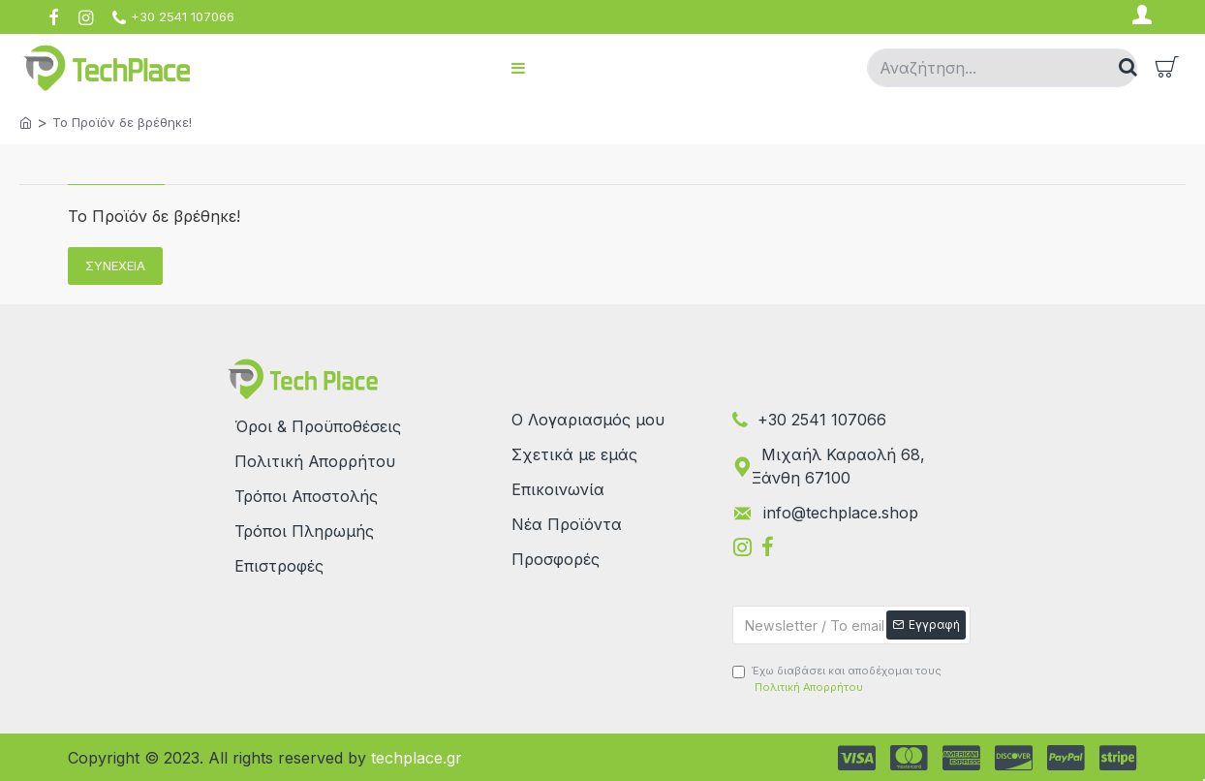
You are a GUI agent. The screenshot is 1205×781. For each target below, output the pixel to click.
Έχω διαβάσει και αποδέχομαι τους (837, 679)
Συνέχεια (115, 265)
